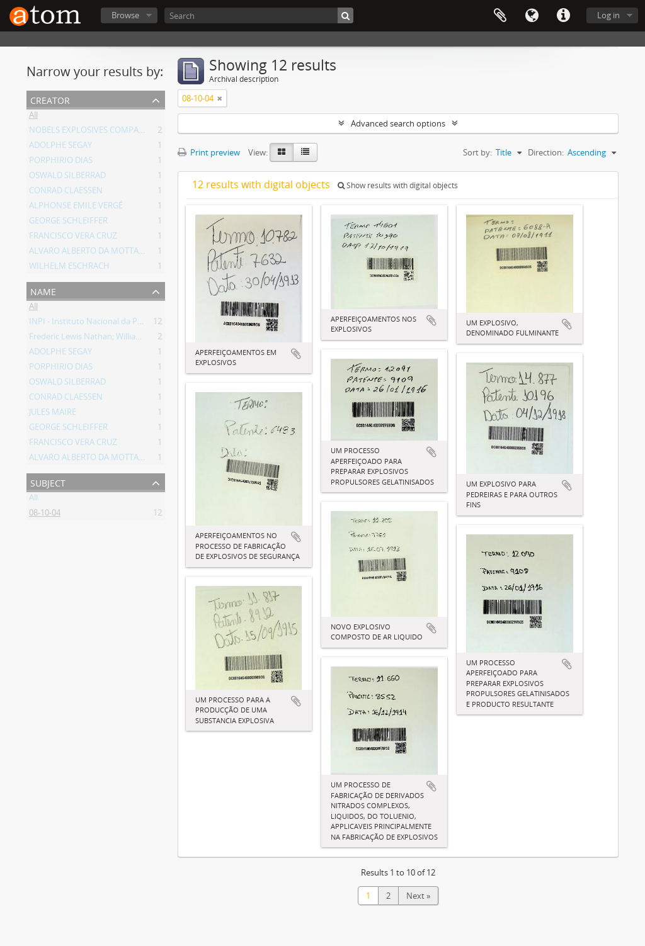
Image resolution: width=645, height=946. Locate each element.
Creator (50, 99)
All (33, 117)
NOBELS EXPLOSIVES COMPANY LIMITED (106, 132)
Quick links (563, 15)
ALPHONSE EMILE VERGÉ (76, 207)
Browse (125, 15)
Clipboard (500, 15)
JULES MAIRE (52, 414)
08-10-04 (44, 515)
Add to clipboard (296, 353)
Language (531, 15)
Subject (48, 481)
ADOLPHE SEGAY (60, 147)
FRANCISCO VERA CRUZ (73, 238)
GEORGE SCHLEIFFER (68, 222)
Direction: (546, 152)
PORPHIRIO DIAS (61, 162)
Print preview (209, 152)
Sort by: (477, 152)
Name (43, 290)
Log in (608, 15)
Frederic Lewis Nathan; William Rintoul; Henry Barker (127, 338)
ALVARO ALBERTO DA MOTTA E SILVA (98, 253)
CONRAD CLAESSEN (66, 192)
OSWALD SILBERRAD (67, 177)
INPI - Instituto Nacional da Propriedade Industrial (123, 323)
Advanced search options (398, 123)
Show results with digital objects (398, 185)
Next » (418, 895)
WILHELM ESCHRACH (69, 268)
